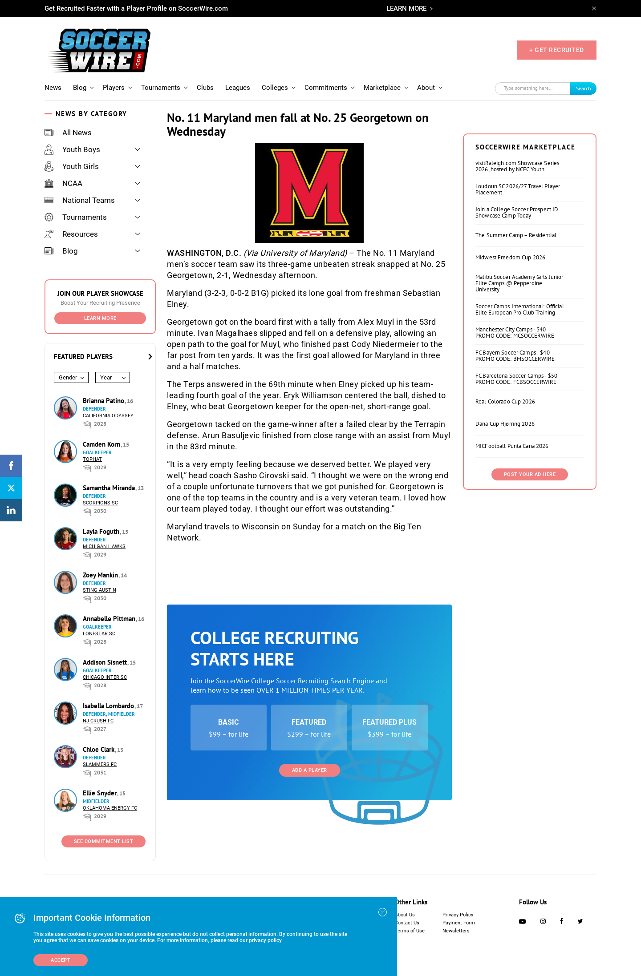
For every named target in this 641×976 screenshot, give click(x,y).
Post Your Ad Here (530, 474)
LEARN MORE (406, 8)
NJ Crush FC (98, 721)
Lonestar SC (99, 634)
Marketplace (382, 87)
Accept (60, 960)
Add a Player (309, 770)
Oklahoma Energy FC (110, 808)
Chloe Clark (99, 749)
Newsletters (456, 931)
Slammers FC (100, 764)
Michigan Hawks (104, 546)
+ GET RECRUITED (556, 49)
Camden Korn (102, 444)
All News (68, 132)
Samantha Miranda (110, 488)
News (53, 87)
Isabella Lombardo (109, 706)
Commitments (325, 87)
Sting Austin (99, 590)
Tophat (92, 459)
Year (106, 377)
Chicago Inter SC (105, 677)
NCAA (63, 183)
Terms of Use (410, 931)
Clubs (205, 87)
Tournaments (160, 87)
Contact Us (407, 923)
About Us (405, 915)
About (426, 87)
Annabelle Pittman (110, 618)
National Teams (80, 200)
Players (114, 87)
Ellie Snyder (100, 793)
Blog (79, 87)
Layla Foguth (102, 531)
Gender (68, 377)
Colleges (275, 87)
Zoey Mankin (101, 575)
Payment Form (458, 923)
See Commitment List (104, 841)
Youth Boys (72, 149)
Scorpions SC (100, 503)
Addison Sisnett (106, 662)
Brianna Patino (104, 400)
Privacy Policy (457, 915)
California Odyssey (108, 416)
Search (583, 88)
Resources (71, 234)
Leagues (237, 87)
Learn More (100, 318)
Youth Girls (72, 166)
